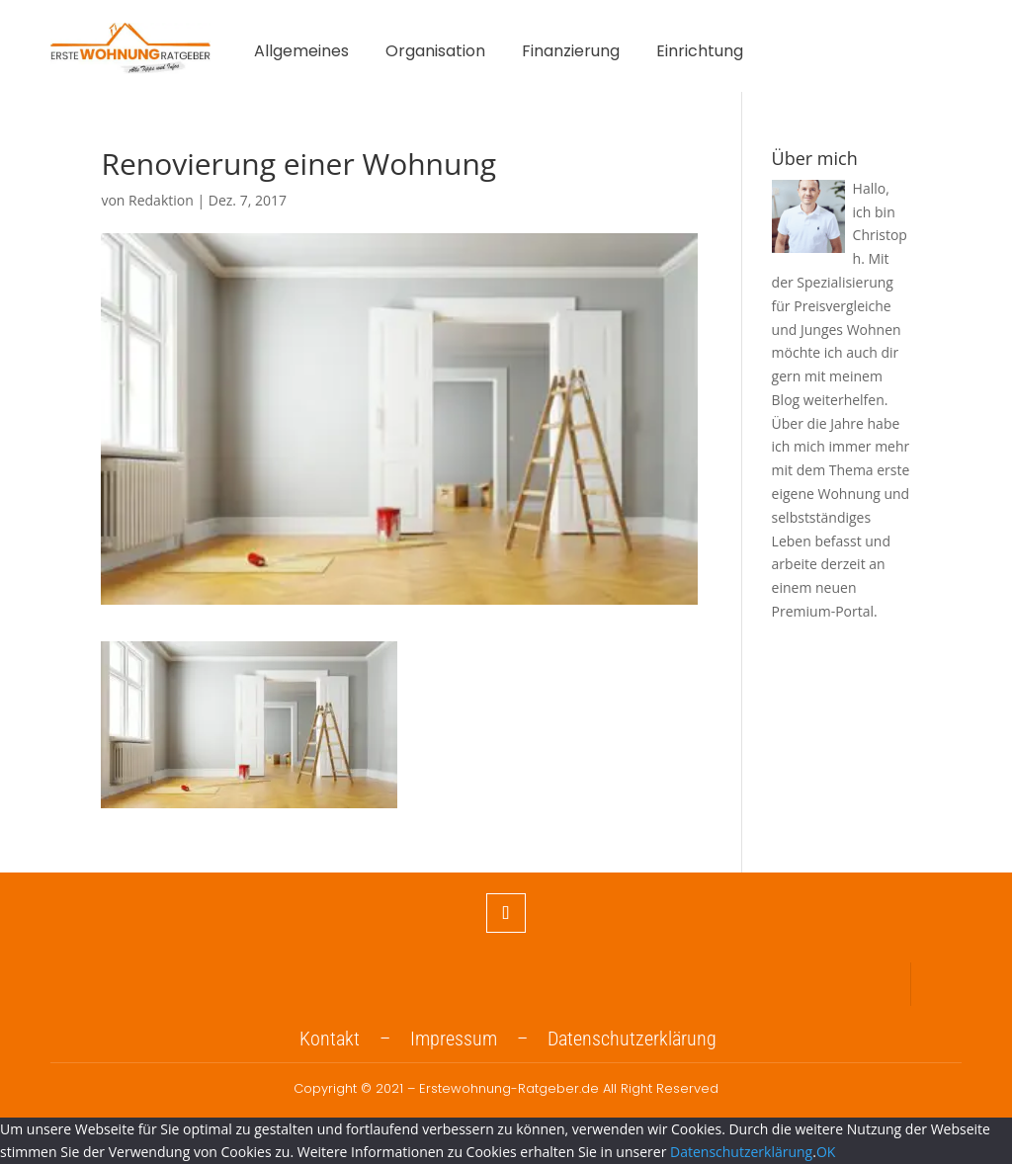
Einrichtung (699, 53)
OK (825, 1151)
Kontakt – (354, 1038)
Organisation (435, 53)
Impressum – (479, 1038)
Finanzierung (571, 53)
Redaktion (161, 200)
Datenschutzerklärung (632, 1038)
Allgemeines (301, 53)
